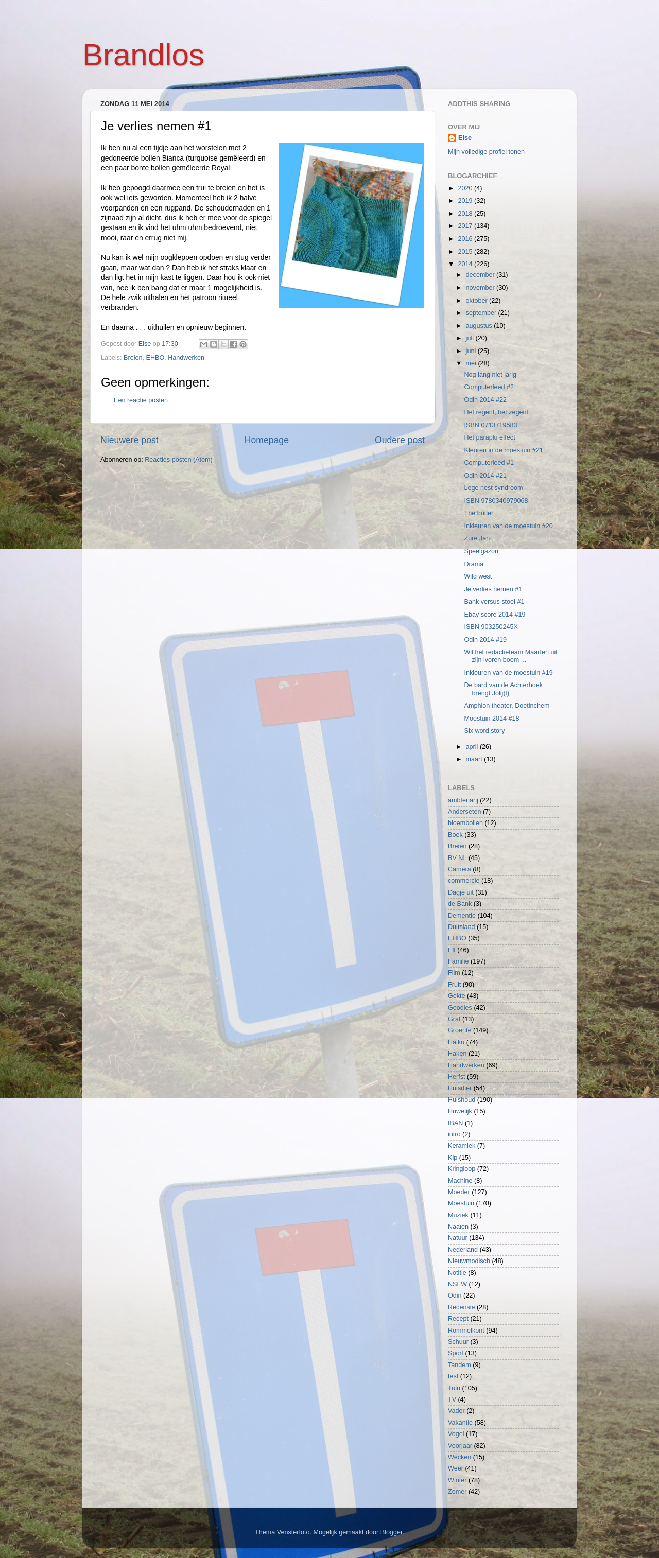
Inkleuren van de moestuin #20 (508, 526)
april (473, 746)
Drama (473, 564)
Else (465, 138)
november (481, 287)
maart (475, 759)
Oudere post (400, 440)
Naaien (458, 1226)
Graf (454, 1019)
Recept (458, 1318)
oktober (478, 300)
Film (454, 972)
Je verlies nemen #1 (493, 589)
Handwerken (186, 357)
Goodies (460, 1007)
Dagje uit (461, 892)
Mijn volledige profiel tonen (486, 151)
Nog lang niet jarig (490, 374)
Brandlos (143, 55)
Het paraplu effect (489, 437)
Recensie (461, 1307)
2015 (466, 251)
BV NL (457, 858)
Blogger (391, 1532)
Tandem (459, 1365)
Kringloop (461, 1168)
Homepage (267, 440)
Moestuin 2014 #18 (491, 718)
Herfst (456, 1076)
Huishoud (461, 1100)
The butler (478, 513)
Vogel (456, 1434)
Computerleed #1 (489, 462)
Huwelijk (460, 1111)
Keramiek (461, 1145)
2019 (466, 200)
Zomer (457, 1491)
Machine (460, 1180)
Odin (455, 1295)
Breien (133, 357)
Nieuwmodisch (469, 1261)
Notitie (457, 1272)
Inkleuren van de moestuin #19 (508, 672)
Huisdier (460, 1088)
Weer (455, 1468)
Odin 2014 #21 (485, 475)
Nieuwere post (129, 440)
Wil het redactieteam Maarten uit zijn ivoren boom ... (510, 656)
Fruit (454, 984)
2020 (466, 188)
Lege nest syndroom (493, 488)
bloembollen (465, 823)
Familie (458, 961)
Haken (457, 1053)
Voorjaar (460, 1445)
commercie (464, 880)
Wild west (478, 576)
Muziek (458, 1215)
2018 (466, 213)
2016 (466, 238)
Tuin (454, 1388)
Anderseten (464, 811)
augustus (480, 325)
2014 (466, 264)
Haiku (456, 1042)
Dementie (462, 915)
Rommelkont (466, 1330)
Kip (452, 1157)
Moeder (459, 1192)
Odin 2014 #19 (485, 639)
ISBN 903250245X (490, 627)
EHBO (155, 357)
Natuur (457, 1237)
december (481, 274)
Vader (456, 1410)
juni (472, 351)
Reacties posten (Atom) (179, 459)
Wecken (459, 1457)
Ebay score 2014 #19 (494, 614)
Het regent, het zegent (496, 412)
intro (454, 1134)
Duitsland (461, 927)
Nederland (463, 1249)
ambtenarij (463, 800)
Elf (452, 950)
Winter (457, 1480)
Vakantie (460, 1422)
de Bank (460, 903)
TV (452, 1399)
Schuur (458, 1341)
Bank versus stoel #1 (494, 601)
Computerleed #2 (489, 387)
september (482, 313)
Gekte (456, 996)
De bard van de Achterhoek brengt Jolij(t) (503, 688)
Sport (455, 1353)
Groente (460, 1030)
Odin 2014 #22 (485, 400)
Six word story (484, 730)
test (453, 1376)
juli (471, 338)
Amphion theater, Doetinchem (506, 705)
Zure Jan (477, 538)
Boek (455, 834)
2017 (466, 226)
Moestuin (461, 1203)
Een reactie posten (141, 400)
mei (472, 363)
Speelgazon (481, 551)
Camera (459, 869)
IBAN (455, 1123)
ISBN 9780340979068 (496, 500)
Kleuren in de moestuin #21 (503, 450)
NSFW (457, 1284)
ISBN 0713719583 (490, 425)
